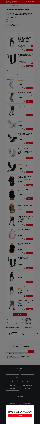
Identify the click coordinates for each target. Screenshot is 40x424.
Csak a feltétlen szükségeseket (20, 421)
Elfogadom (20, 415)
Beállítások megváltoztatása (20, 418)
